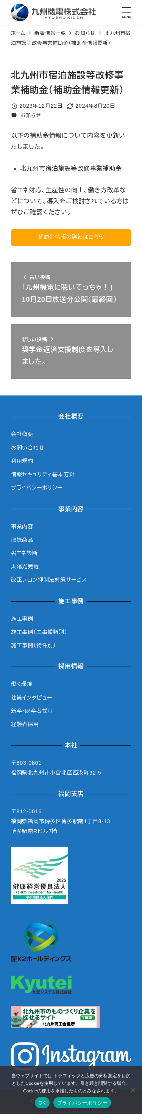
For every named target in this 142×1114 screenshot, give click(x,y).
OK (42, 1103)
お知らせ (30, 115)
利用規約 (22, 461)
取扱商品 (22, 540)
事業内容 (22, 527)
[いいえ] (132, 1090)
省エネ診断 (24, 553)
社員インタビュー (31, 698)
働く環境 (22, 684)
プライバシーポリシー (36, 488)
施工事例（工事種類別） (39, 632)
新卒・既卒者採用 (32, 711)
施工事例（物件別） (33, 645)
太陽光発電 (25, 566)
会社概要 (22, 434)
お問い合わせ (28, 448)
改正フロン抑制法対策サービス (49, 580)
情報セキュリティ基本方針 (43, 474)
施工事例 (22, 619)
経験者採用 (25, 724)
